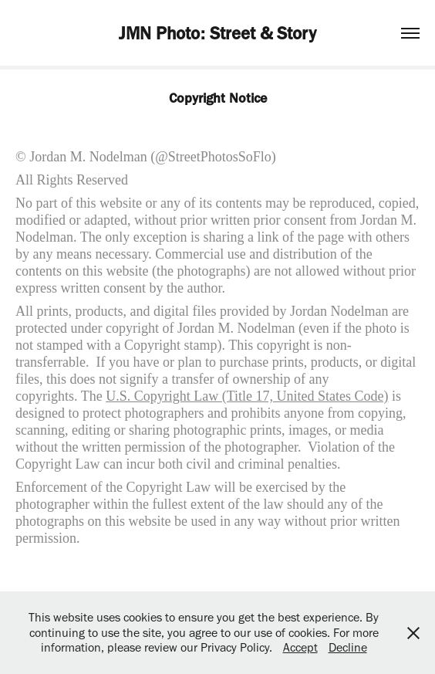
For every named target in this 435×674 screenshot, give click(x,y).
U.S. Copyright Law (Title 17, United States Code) (247, 396)
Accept (300, 647)
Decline (348, 647)
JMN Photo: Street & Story (217, 33)
